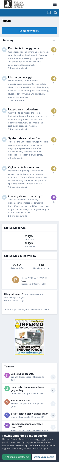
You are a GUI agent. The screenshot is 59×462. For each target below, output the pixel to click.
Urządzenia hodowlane (23, 109)
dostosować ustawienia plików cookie (21, 445)
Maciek (14, 403)
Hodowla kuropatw (20, 400)
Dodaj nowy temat (29, 30)
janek (13, 393)
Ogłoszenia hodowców (23, 167)
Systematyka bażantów (24, 138)
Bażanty (8, 40)
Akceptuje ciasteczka (16, 457)
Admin (14, 430)
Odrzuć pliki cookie (43, 457)
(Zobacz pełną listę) (14, 300)
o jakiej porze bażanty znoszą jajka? (29, 414)
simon (14, 417)
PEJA (23, 281)
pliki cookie (42, 439)
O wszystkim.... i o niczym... (26, 196)
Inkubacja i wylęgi (20, 77)
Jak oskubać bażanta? (22, 374)
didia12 (14, 377)
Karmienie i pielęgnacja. (24, 48)
